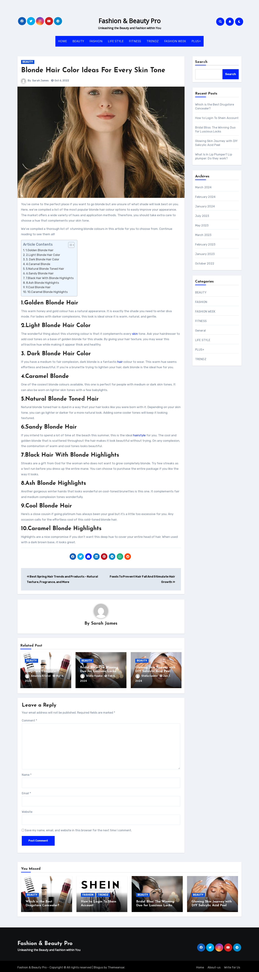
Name (26, 774)
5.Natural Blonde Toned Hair (45, 268)
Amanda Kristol (38, 676)
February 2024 (205, 197)
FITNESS (135, 41)
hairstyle (139, 435)
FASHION (96, 41)
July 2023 (202, 216)
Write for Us (232, 965)
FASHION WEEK (175, 41)
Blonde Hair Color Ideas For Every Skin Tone (93, 70)
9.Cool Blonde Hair (38, 287)
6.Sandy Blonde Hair (40, 273)
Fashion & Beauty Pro (130, 21)
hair (120, 362)
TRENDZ (153, 41)
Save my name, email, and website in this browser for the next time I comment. (78, 829)
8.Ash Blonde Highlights (42, 282)
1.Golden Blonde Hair (39, 250)
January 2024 (205, 206)
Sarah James (40, 80)
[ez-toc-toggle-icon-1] (69, 245)
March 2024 (203, 187)
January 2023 (205, 254)
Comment (29, 719)
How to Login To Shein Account (217, 118)
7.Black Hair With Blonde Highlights (50, 278)
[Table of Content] (71, 245)
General (200, 330)
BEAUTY (78, 41)
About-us (214, 965)
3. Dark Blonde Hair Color (42, 259)
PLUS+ (196, 41)
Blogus (98, 965)
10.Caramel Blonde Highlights (47, 292)
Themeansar (116, 965)
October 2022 (204, 263)
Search (201, 62)
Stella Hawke (91, 676)
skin (135, 334)
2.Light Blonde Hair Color (43, 255)
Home (200, 965)
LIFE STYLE (116, 41)
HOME (62, 41)
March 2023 (203, 235)
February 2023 (205, 244)
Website (27, 811)
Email (26, 792)
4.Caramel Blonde (38, 264)
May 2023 (202, 225)
